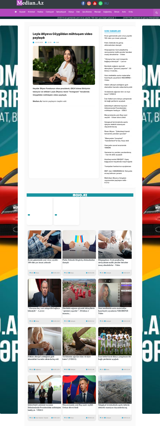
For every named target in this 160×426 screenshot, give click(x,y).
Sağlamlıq (107, 12)
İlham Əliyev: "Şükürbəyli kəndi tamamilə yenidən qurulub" (117, 132)
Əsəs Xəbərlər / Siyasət (41, 417)
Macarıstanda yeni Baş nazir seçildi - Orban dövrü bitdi (115, 116)
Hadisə (40, 12)
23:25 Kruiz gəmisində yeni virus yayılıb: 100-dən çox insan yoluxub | (95, 18)
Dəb (78, 12)
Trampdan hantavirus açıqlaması (117, 166)
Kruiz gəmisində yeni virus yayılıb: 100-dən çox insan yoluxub (118, 37)
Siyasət (22, 12)
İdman (116, 12)
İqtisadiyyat (61, 12)
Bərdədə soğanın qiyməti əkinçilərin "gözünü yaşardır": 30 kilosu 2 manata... (117, 68)
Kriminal (31, 12)
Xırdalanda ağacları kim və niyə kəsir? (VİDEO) (117, 93)
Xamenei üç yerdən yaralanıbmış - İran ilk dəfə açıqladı (117, 153)
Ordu (131, 12)
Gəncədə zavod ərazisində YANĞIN (115, 146)
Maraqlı (97, 12)
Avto (124, 12)
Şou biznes (87, 12)
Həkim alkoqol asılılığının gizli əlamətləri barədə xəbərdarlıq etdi (118, 86)
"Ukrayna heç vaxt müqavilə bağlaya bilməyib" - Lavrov (116, 60)
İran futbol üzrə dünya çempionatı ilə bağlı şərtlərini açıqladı (118, 100)
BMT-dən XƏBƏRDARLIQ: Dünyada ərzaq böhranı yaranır (118, 172)
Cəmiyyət (50, 12)
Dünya (71, 12)
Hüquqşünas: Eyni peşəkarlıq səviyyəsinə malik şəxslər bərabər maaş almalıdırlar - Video (118, 52)
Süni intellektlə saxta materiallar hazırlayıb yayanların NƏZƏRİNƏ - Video (118, 77)
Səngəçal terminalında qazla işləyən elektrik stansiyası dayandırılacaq (116, 124)
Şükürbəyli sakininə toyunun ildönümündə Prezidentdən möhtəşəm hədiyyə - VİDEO (115, 108)
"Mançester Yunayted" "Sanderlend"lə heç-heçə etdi (116, 139)
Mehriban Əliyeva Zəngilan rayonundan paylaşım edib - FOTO (115, 180)
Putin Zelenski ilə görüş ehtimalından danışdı (113, 44)
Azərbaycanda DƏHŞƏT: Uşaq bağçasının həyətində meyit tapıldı (118, 160)
